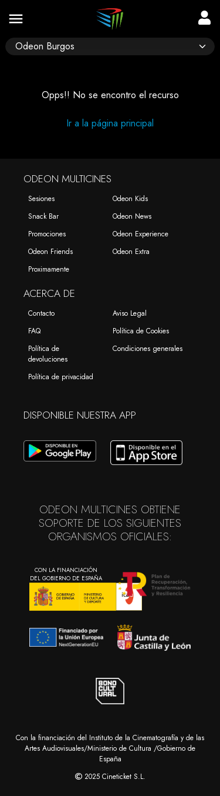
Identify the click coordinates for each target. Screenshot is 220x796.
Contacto (41, 313)
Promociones (47, 234)
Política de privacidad (60, 377)
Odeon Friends (50, 251)
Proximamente (48, 269)
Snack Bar (43, 216)
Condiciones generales (147, 348)
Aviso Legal (130, 313)
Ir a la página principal (110, 123)
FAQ (34, 331)
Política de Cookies (141, 331)
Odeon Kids (130, 198)
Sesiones (41, 198)
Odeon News (132, 216)
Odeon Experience (140, 234)
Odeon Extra (131, 251)
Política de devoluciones (47, 353)
